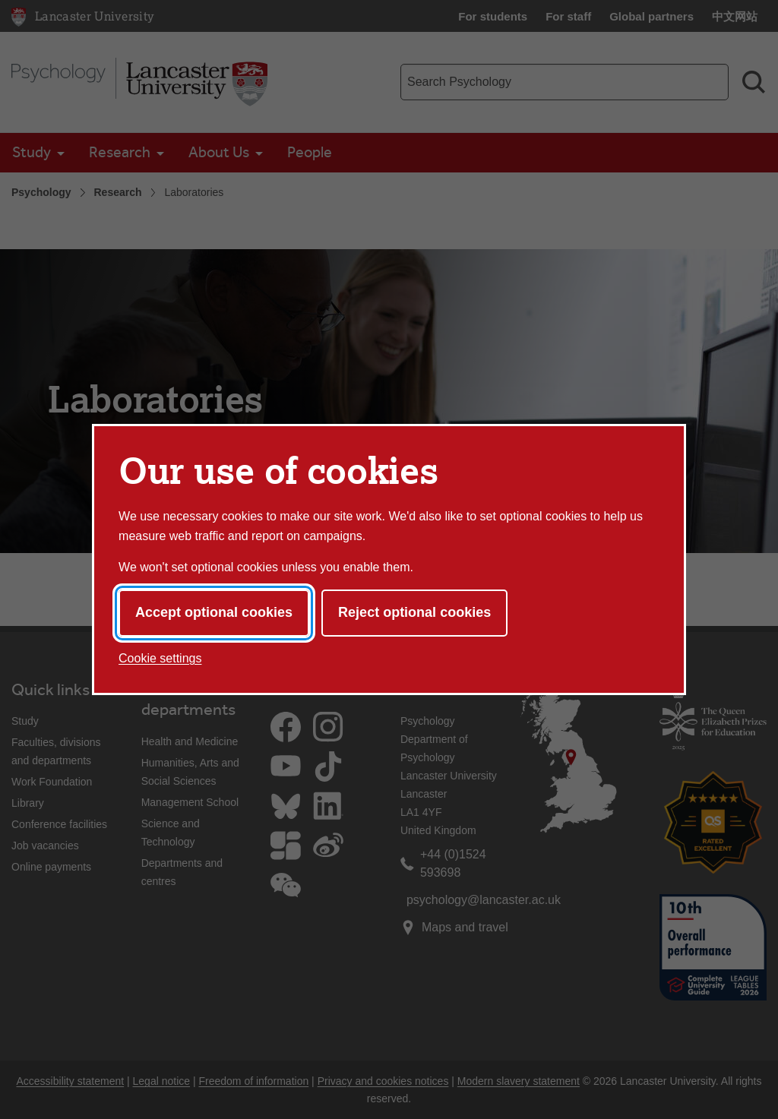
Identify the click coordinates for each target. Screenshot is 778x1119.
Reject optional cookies (414, 612)
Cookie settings (160, 658)
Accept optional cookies (214, 612)
